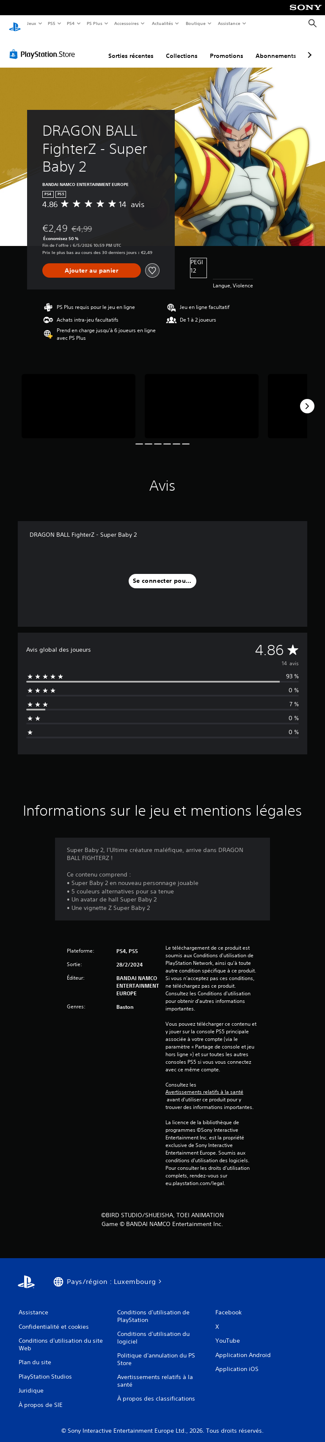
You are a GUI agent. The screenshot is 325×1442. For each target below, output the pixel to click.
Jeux (31, 23)
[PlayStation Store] (44, 46)
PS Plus (94, 23)
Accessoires (126, 23)
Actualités (162, 23)
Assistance (229, 23)
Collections (182, 48)
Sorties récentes (131, 48)
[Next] (307, 398)
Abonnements (276, 48)
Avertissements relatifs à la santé (204, 1084)
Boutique (195, 23)
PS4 (71, 23)
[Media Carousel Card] (78, 398)
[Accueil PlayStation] (15, 23)
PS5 (52, 23)
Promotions (226, 48)
